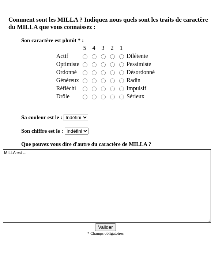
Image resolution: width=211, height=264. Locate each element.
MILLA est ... (107, 186)
